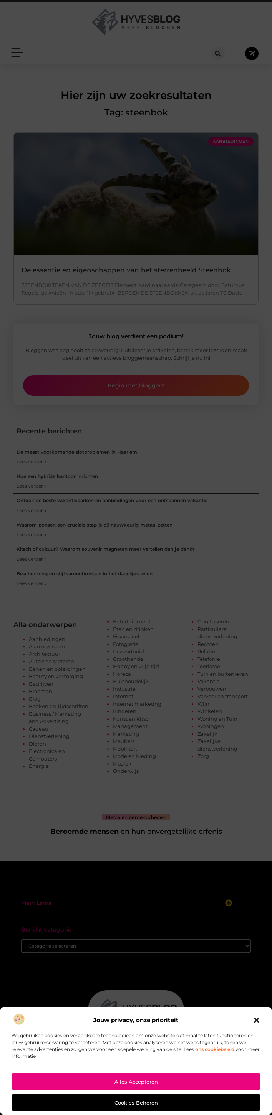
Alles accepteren (136, 1082)
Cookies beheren (136, 1103)
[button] (256, 1020)
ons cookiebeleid (214, 1049)
